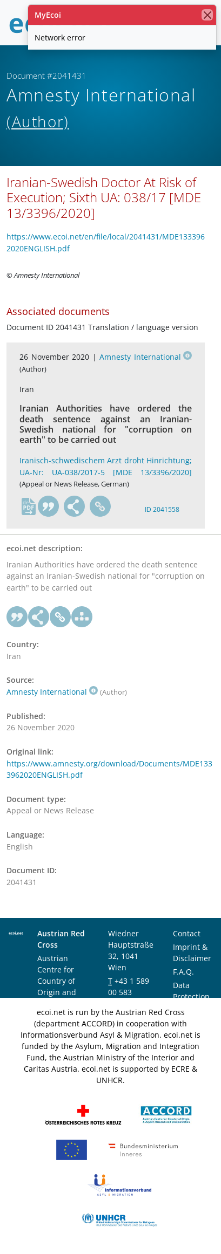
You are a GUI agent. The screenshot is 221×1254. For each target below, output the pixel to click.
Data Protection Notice (191, 996)
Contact (186, 933)
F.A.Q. (183, 972)
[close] (207, 14)
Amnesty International (145, 357)
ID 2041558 (162, 509)
